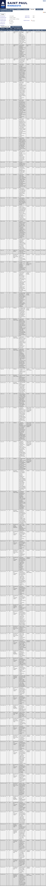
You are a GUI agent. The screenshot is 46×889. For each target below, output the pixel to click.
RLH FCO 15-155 (3, 735)
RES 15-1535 (3, 174)
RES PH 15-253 (3, 349)
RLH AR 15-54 (3, 859)
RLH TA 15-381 (3, 586)
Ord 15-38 (2, 422)
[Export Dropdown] (11, 28)
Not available (43, 31)
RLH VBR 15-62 (3, 650)
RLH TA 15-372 (3, 540)
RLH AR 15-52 (3, 840)
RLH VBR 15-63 (3, 524)
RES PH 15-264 (3, 375)
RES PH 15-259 (3, 491)
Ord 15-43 (2, 368)
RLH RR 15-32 (3, 830)
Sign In (44, 0)
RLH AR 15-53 (3, 850)
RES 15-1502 (3, 64)
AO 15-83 (2, 58)
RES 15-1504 (3, 100)
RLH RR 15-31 (3, 675)
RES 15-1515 (3, 137)
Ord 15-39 (2, 441)
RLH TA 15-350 (3, 571)
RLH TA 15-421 (3, 640)
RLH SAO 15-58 (3, 604)
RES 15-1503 (3, 82)
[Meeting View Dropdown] (18, 28)
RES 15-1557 (3, 239)
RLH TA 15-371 (3, 764)
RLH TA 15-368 (3, 595)
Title (19, 30)
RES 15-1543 (3, 188)
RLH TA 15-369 (3, 666)
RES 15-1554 (3, 221)
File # (1, 30)
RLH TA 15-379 (3, 658)
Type (14, 30)
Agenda (11, 20)
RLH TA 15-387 (3, 802)
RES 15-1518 (3, 150)
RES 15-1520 (3, 162)
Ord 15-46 (2, 307)
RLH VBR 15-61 (3, 705)
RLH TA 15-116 (3, 750)
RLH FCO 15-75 (3, 254)
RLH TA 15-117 (3, 557)
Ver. (8, 30)
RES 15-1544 (3, 197)
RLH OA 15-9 (3, 712)
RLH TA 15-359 (3, 811)
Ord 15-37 (2, 407)
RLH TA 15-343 (3, 611)
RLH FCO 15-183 (3, 550)
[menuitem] (2, 28)
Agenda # (10, 30)
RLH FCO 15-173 (3, 718)
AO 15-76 (2, 31)
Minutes (33, 20)
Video (12, 23)
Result (34, 30)
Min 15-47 (2, 250)
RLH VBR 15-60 (3, 796)
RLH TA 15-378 (3, 531)
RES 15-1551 (3, 206)
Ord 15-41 (2, 261)
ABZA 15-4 (2, 393)
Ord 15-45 (2, 292)
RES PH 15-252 (3, 470)
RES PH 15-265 (3, 382)
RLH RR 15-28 (3, 874)
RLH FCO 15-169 (3, 783)
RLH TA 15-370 (3, 687)
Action (28, 30)
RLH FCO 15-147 (3, 626)
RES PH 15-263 (3, 510)
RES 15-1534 (3, 167)
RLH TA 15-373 (3, 741)
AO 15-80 (2, 44)
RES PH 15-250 (3, 319)
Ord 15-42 (2, 458)
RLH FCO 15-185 (3, 633)
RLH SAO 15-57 (3, 823)
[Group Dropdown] (7, 28)
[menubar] (11, 28)
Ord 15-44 (2, 272)
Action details (37, 31)
